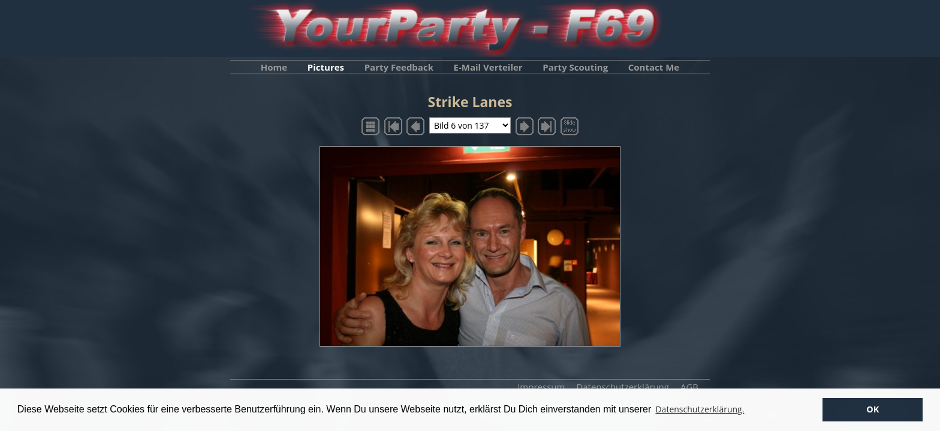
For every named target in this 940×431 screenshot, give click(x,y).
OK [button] (872, 409)
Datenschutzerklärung (622, 387)
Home (274, 67)
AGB (689, 387)
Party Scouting (575, 67)
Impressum (541, 387)
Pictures (326, 67)
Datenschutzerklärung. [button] (699, 409)
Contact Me (653, 67)
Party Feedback (398, 67)
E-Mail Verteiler (488, 67)
